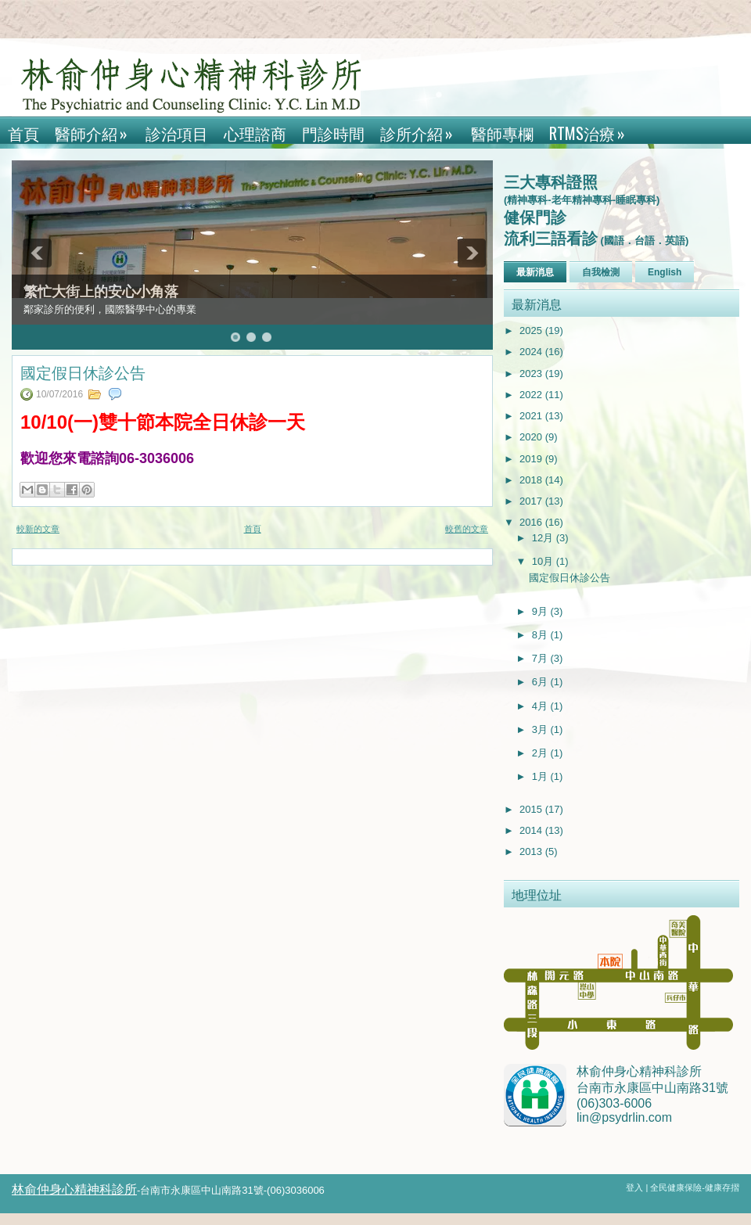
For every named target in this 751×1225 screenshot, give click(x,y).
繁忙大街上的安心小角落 (100, 292)
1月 (541, 776)
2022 (532, 395)
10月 (544, 561)
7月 (541, 658)
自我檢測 (601, 272)
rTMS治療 (592, 131)
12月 (544, 538)
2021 (532, 416)
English (664, 272)
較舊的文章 (466, 528)
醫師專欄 (502, 133)
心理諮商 (255, 133)
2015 (532, 809)
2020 (532, 437)
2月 (541, 753)
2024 (532, 351)
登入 (635, 1187)
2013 (532, 851)
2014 (532, 830)
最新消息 (535, 272)
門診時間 (333, 133)
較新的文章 (37, 528)
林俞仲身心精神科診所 (74, 1189)
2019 (532, 459)
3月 (541, 729)
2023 (532, 373)
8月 (541, 635)
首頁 (23, 133)
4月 (541, 706)
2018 (532, 480)
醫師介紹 (96, 131)
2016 (532, 522)
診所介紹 (421, 131)
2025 (532, 330)
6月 (541, 682)
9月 (541, 611)
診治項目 (177, 133)
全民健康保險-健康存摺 (694, 1187)
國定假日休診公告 (83, 371)
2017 (532, 501)
